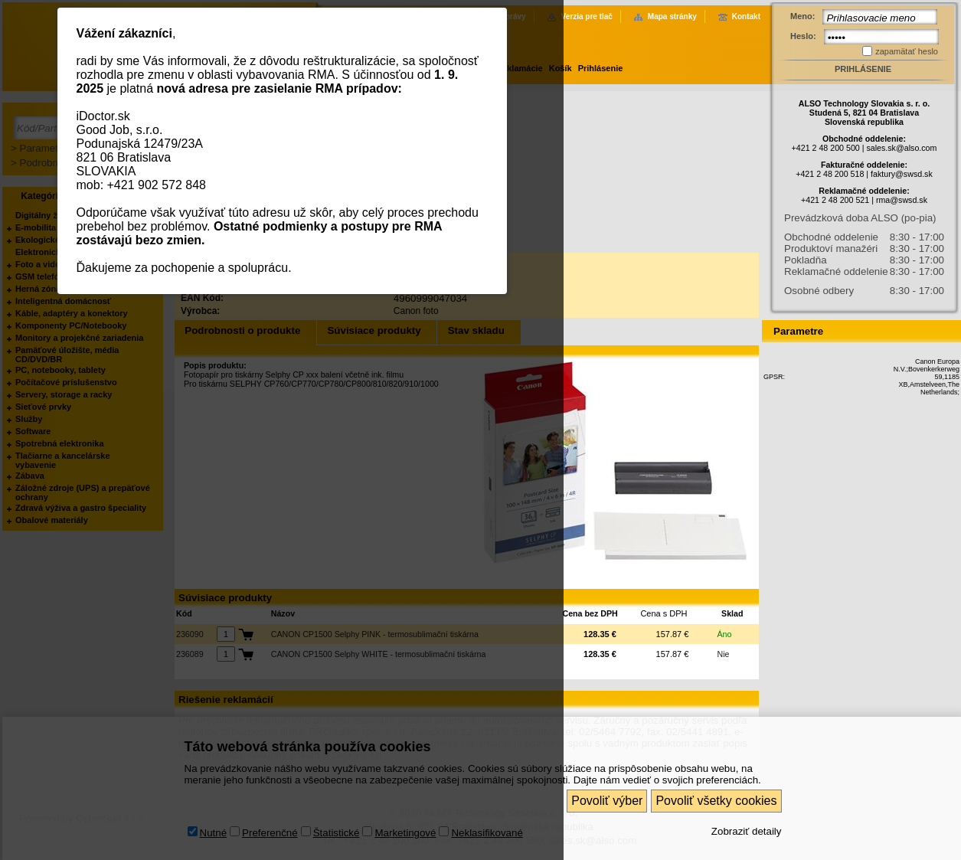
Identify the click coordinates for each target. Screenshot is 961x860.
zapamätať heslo (906, 51)
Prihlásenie (600, 68)
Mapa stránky (672, 16)
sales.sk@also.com (901, 147)
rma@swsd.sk (901, 199)
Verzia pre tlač (587, 16)
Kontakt (746, 16)
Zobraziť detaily (746, 830)
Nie (723, 654)
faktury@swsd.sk (902, 173)
